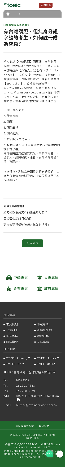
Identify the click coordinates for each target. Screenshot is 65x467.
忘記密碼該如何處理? (17, 218)
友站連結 (43, 342)
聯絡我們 (44, 426)
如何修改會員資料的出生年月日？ (25, 212)
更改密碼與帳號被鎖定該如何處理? (26, 224)
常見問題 (12, 324)
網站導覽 (12, 342)
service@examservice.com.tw (36, 405)
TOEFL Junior (46, 358)
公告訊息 (12, 330)
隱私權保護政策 (25, 426)
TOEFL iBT (44, 364)
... (16, 14)
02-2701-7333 (25, 385)
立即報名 (46, 5)
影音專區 (12, 336)
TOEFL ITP (13, 364)
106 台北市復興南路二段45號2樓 (37, 396)
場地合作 (43, 336)
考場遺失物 (44, 330)
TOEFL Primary (16, 358)
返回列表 (32, 243)
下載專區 (43, 324)
